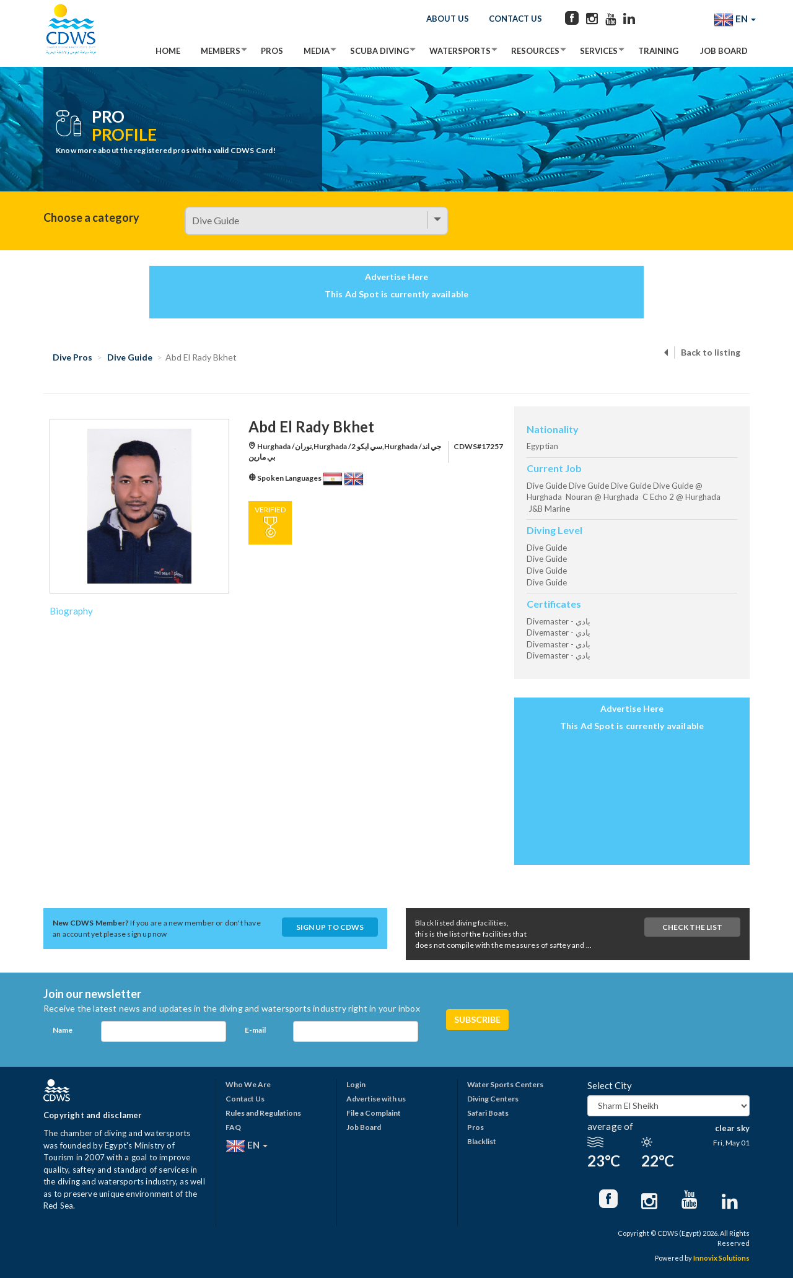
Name (62, 1030)
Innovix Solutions (721, 1258)
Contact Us (515, 19)
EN (735, 20)
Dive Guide (129, 357)
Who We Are (248, 1084)
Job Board (724, 51)
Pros (272, 51)
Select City (609, 1085)
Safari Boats (488, 1113)
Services (599, 51)
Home (168, 51)
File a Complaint (373, 1113)
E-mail (255, 1030)
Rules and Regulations (263, 1113)
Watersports (460, 51)
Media (317, 51)
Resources (535, 51)
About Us (447, 19)
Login (356, 1084)
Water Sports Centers (505, 1084)
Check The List (692, 927)
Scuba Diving (379, 51)
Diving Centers (493, 1098)
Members (220, 51)
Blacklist (481, 1141)
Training (658, 51)
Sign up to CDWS (330, 927)
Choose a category (91, 217)
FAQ (233, 1127)
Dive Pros (72, 357)
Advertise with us (376, 1098)
